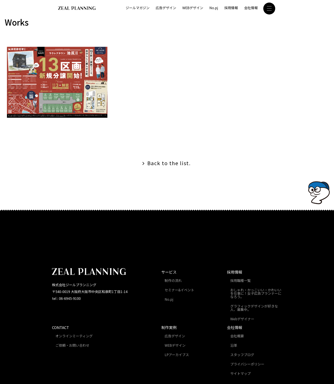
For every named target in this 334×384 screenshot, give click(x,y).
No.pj (213, 7)
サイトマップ (240, 373)
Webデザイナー (242, 318)
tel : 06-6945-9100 (66, 298)
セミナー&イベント (179, 289)
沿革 (233, 345)
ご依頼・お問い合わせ (72, 345)
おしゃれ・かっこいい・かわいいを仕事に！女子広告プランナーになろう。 (255, 293)
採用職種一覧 (240, 280)
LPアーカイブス (177, 354)
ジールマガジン (138, 7)
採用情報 (231, 7)
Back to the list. (169, 163)
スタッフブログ (242, 354)
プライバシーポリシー (247, 364)
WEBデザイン (192, 7)
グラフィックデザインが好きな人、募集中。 (254, 307)
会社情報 (251, 7)
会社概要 (237, 335)
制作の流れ (173, 280)
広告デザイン (166, 7)
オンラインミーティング (74, 335)
